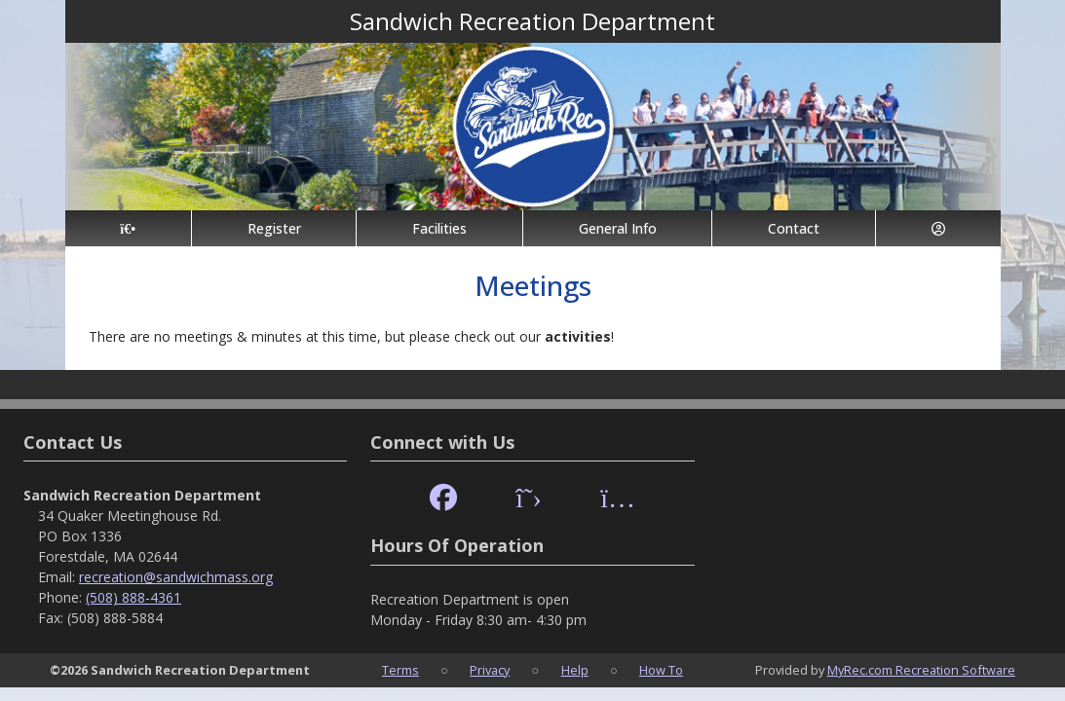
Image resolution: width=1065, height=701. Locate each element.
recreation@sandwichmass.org (176, 577)
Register (274, 228)
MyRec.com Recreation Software (921, 670)
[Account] (938, 228)
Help (575, 670)
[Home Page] (128, 228)
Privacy (490, 670)
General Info (618, 228)
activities (578, 336)
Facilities (439, 228)
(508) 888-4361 (133, 597)
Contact (793, 228)
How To (661, 670)
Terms (400, 670)
